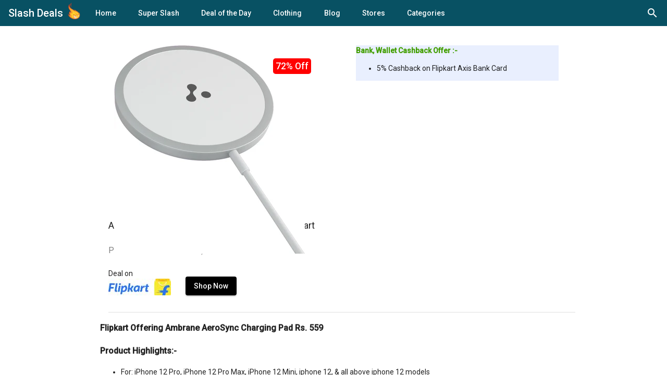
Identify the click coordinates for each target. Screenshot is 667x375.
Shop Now (211, 286)
